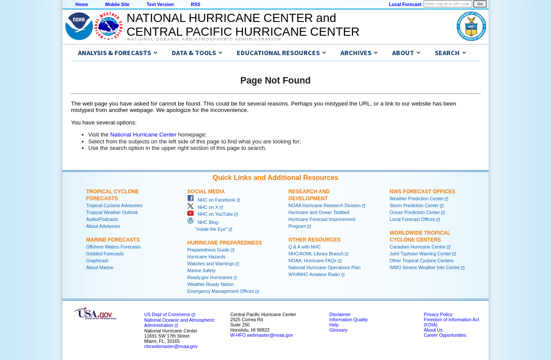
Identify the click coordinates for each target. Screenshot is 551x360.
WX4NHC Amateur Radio (314, 274)
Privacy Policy (438, 314)
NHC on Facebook (211, 199)
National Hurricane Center (143, 134)
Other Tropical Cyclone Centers (422, 260)
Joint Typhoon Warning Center (420, 253)
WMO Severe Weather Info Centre (425, 267)
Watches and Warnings (210, 263)
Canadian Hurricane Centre (418, 246)
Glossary (338, 329)
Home (81, 4)
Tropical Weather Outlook (112, 212)
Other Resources (314, 240)
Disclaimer (340, 314)
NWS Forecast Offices (422, 192)
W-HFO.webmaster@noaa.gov (261, 335)
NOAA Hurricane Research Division (324, 205)
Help (334, 324)
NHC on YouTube (210, 214)
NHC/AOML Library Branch (316, 253)
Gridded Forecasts (105, 253)
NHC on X (202, 207)
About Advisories (103, 226)
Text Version (160, 4)
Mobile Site (117, 4)
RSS (195, 4)
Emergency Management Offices (220, 291)
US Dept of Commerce (167, 314)
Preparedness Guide (208, 249)
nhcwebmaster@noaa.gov (171, 346)
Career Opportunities (445, 335)
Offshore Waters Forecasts (113, 246)
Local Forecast (405, 4)
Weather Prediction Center (416, 198)
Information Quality (348, 319)
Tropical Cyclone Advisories (114, 205)
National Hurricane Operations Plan (324, 267)
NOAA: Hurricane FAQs (312, 260)
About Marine (99, 267)
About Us (433, 329)
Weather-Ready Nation (210, 284)
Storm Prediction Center (414, 205)
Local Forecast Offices (412, 219)
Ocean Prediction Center (415, 212)
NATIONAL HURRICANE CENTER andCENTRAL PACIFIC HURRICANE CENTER (243, 24)
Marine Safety (201, 270)
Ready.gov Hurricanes (209, 277)
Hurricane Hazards (206, 256)
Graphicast (97, 260)
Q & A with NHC (304, 246)
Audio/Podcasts (102, 219)
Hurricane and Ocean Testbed (318, 212)
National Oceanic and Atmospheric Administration (204, 39)
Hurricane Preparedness (224, 243)
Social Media (206, 192)
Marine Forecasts (113, 240)
